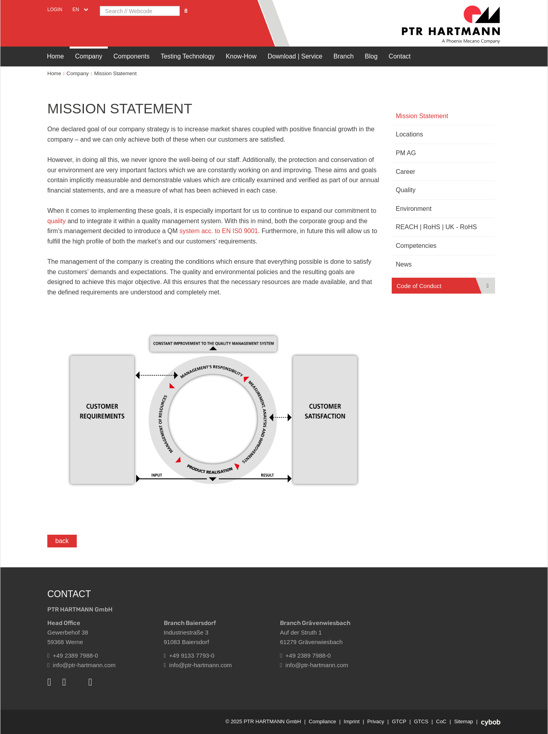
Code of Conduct (418, 285)
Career (405, 171)
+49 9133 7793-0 (189, 655)
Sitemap (463, 721)
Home (55, 56)
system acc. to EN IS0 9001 (218, 231)
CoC (441, 721)
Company (88, 56)
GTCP (399, 721)
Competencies (416, 245)
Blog (371, 56)
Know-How (241, 56)
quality (57, 221)
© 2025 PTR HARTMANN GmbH (263, 721)
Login (54, 9)
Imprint (352, 721)
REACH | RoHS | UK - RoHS (436, 227)
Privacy (375, 721)
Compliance (322, 721)
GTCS (421, 721)
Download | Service (295, 56)
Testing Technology (188, 56)
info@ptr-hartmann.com (81, 665)
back (62, 540)
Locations (409, 134)
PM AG (406, 153)
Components (131, 56)
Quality (406, 190)
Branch (344, 56)
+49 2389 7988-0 (72, 655)
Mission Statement (115, 73)
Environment (413, 208)
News (404, 264)
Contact (399, 56)
